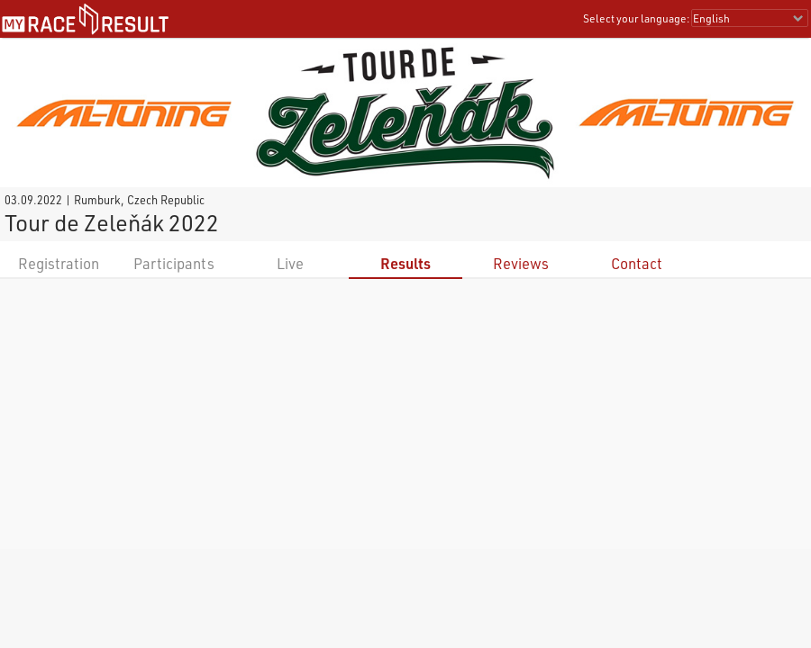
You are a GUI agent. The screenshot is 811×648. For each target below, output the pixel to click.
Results (405, 263)
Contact (636, 263)
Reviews (521, 263)
